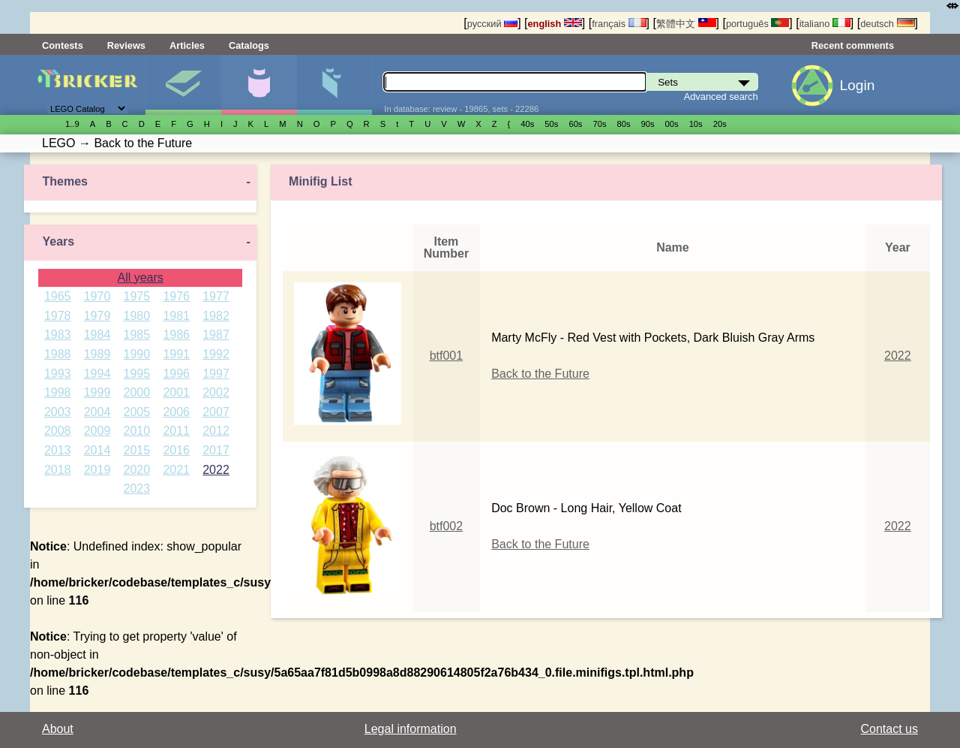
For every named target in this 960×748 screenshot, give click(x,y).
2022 (216, 469)
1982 (216, 315)
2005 (137, 412)
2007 (216, 412)
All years (140, 277)
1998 (57, 392)
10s (696, 123)
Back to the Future (540, 373)
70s (599, 123)
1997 (216, 373)
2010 (137, 430)
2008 (57, 430)
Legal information (410, 728)
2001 (176, 392)
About (58, 728)
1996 (176, 373)
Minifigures (258, 85)
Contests (62, 45)
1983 (57, 334)
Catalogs (249, 45)
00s (672, 123)
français (619, 23)
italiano (825, 23)
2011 (176, 430)
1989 (97, 354)
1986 (176, 334)
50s (551, 123)
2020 (137, 469)
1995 (137, 373)
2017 (216, 450)
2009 (97, 430)
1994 (97, 373)
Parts (334, 85)
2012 (216, 430)
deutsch (887, 23)
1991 (176, 354)
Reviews (126, 45)
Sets (183, 85)
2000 (137, 392)
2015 (137, 450)
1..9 (72, 123)
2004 (97, 412)
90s (648, 123)
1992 (216, 354)
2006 (176, 412)
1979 (97, 315)
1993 (57, 373)
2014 (97, 450)
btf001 (446, 355)
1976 (176, 296)
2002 (216, 392)
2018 (57, 469)
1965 (57, 296)
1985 (137, 334)
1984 (97, 334)
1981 (176, 315)
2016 (176, 450)
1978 (57, 315)
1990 (137, 354)
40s (527, 123)
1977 (216, 296)
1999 (97, 392)
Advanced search (721, 96)
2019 (97, 469)
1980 (137, 315)
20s (720, 123)
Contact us (889, 728)
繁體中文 (686, 23)
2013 (57, 450)
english (555, 23)
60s (575, 123)
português (757, 23)
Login (856, 85)
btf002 (446, 526)
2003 (57, 412)
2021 (176, 469)
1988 (57, 354)
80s (624, 123)
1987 (216, 334)
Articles (187, 45)
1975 (137, 296)
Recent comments (853, 45)
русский (492, 23)
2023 (137, 488)
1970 (97, 296)
